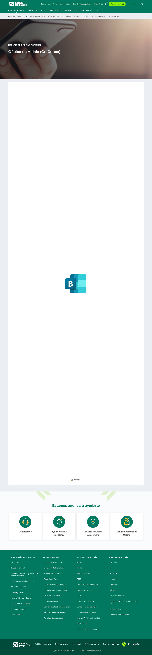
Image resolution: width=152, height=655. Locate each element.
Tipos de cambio (61, 644)
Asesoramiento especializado (55, 590)
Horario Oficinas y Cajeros (21, 598)
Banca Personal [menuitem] (72, 16)
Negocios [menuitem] (55, 10)
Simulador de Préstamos (54, 568)
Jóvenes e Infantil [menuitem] (98, 16)
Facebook (113, 562)
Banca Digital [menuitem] (113, 16)
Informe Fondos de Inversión (88, 618)
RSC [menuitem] (99, 10)
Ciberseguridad (17, 592)
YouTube (113, 573)
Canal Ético (15, 615)
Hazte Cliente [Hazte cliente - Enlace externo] (99, 4)
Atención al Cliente (18, 587)
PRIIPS (79, 568)
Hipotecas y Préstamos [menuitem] (35, 16)
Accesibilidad (82, 623)
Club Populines (116, 609)
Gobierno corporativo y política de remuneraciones (24, 574)
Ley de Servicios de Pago (86, 607)
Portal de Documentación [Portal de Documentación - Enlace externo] (54, 618)
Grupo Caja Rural (18, 568)
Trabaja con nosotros (52, 573)
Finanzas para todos (52, 596)
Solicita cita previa (18, 609)
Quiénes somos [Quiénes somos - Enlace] (46, 4)
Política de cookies (92, 644)
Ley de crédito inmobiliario (87, 584)
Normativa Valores (84, 590)
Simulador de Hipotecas (53, 562)
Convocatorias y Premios (20, 603)
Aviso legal (76, 644)
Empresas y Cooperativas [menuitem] (79, 10)
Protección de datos (111, 644)
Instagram (114, 579)
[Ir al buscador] (142, 4)
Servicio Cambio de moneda (55, 612)
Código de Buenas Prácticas (88, 629)
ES (133, 4)
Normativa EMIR (83, 573)
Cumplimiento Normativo (87, 612)
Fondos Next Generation (119, 615)
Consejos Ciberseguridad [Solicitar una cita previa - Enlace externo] (81, 4)
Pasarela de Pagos (51, 579)
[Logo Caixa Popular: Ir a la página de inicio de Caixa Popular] (18, 4)
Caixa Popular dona (117, 596)
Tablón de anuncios (43, 644)
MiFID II (80, 562)
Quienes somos (17, 562)
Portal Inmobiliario (51, 601)
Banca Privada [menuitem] (37, 10)
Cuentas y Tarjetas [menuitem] (15, 16)
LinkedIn (113, 584)
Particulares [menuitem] (16, 10)
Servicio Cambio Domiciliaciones (57, 607)
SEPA (79, 596)
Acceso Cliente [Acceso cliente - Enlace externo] (116, 4)
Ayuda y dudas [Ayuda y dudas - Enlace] (58, 4)
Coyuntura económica (85, 601)
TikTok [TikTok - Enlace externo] (112, 590)
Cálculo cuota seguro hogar (55, 584)
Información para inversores (22, 581)
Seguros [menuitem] (85, 16)
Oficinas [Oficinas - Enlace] (67, 4)
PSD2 (79, 579)
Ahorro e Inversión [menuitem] (55, 16)
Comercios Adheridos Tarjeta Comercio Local (125, 602)
